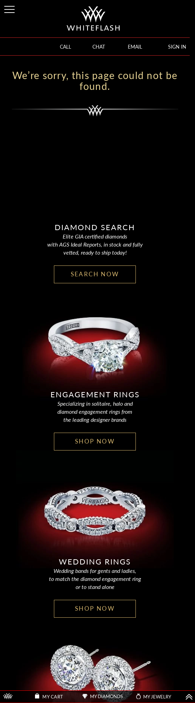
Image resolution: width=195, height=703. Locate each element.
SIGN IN (177, 47)
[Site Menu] (10, 8)
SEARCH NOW (95, 274)
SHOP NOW (95, 441)
